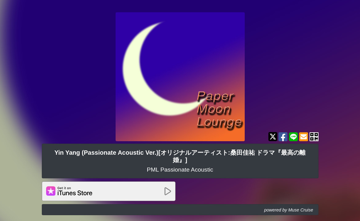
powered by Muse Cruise (288, 209)
